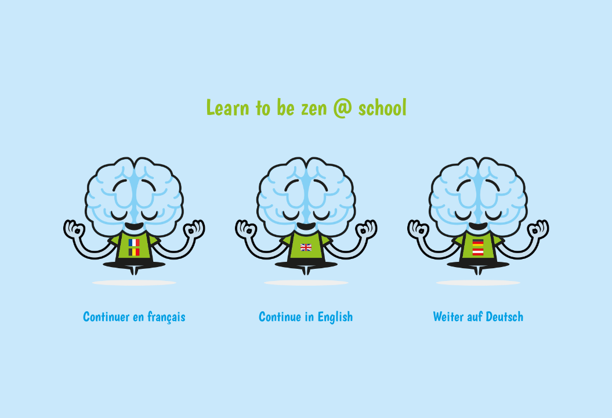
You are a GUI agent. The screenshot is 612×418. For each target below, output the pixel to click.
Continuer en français (134, 316)
